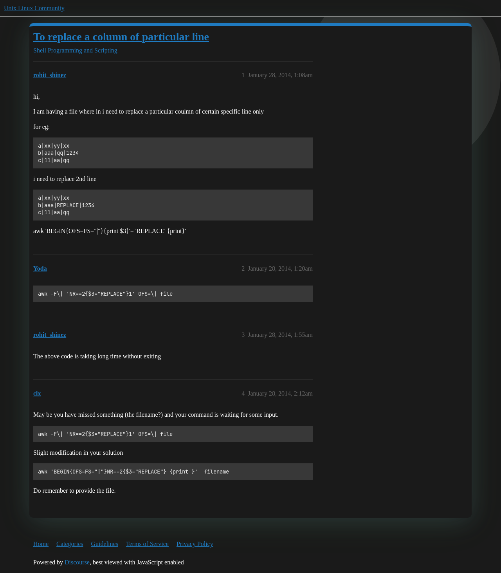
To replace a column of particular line (121, 37)
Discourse (77, 562)
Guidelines (104, 543)
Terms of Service (147, 543)
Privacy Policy (195, 543)
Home (41, 543)
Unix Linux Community (34, 8)
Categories (69, 543)
